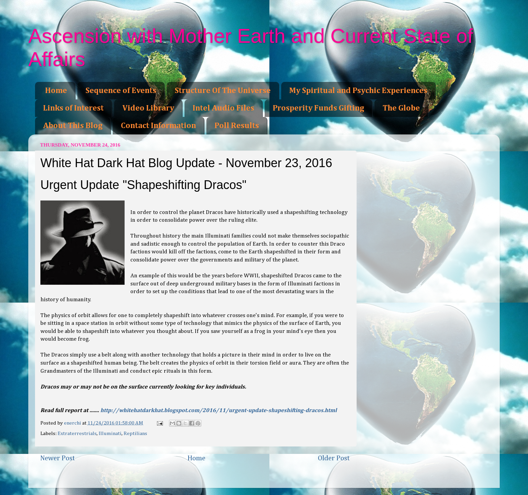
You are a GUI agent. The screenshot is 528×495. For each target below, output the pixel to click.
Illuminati (110, 433)
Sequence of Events (121, 91)
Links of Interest (73, 108)
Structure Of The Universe (223, 91)
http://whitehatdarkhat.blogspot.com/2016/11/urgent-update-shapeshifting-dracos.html (218, 410)
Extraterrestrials (77, 433)
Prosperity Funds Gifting (318, 108)
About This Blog (72, 126)
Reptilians (135, 433)
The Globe (401, 108)
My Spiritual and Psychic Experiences (358, 91)
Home (56, 91)
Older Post (334, 458)
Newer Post (57, 458)
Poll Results (236, 126)
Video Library (148, 108)
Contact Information (158, 126)
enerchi (73, 423)
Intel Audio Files (223, 108)
